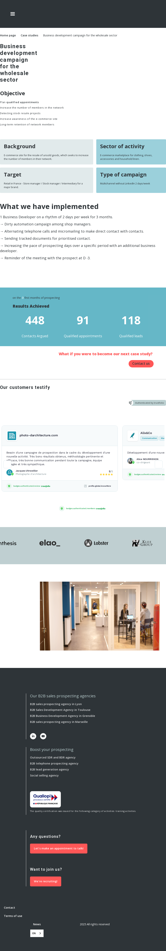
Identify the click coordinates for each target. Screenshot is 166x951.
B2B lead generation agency (49, 769)
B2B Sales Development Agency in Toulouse (60, 710)
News (37, 924)
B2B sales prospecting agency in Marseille (59, 722)
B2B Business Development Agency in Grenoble (62, 716)
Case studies (29, 35)
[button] (13, 14)
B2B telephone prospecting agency (54, 763)
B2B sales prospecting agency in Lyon (56, 704)
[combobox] (37, 933)
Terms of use (13, 916)
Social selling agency (44, 775)
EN (34, 933)
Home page (8, 35)
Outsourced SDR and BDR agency (53, 757)
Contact (9, 907)
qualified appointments (22, 102)
